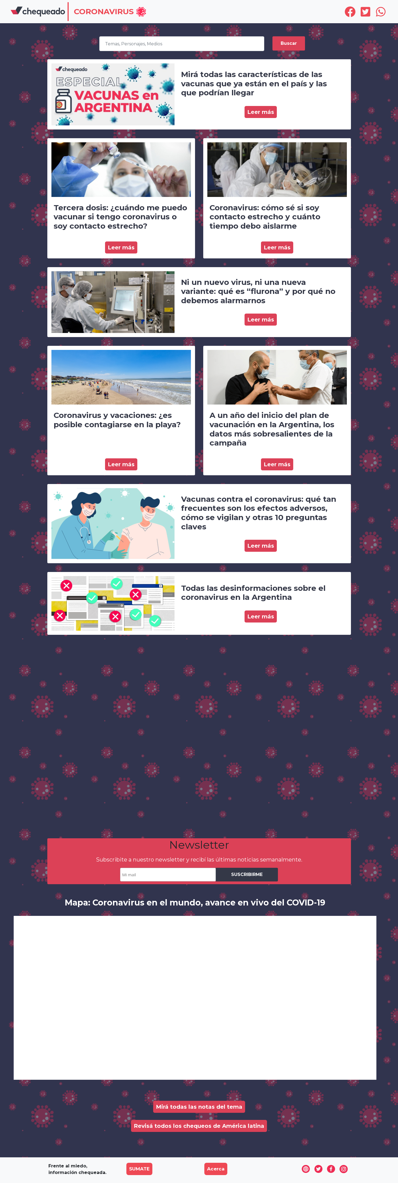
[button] (110, 12)
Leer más (260, 112)
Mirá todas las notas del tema (199, 1107)
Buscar (289, 43)
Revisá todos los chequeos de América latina (199, 1126)
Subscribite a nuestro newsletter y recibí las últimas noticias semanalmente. (199, 859)
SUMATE (139, 1169)
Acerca (216, 1169)
